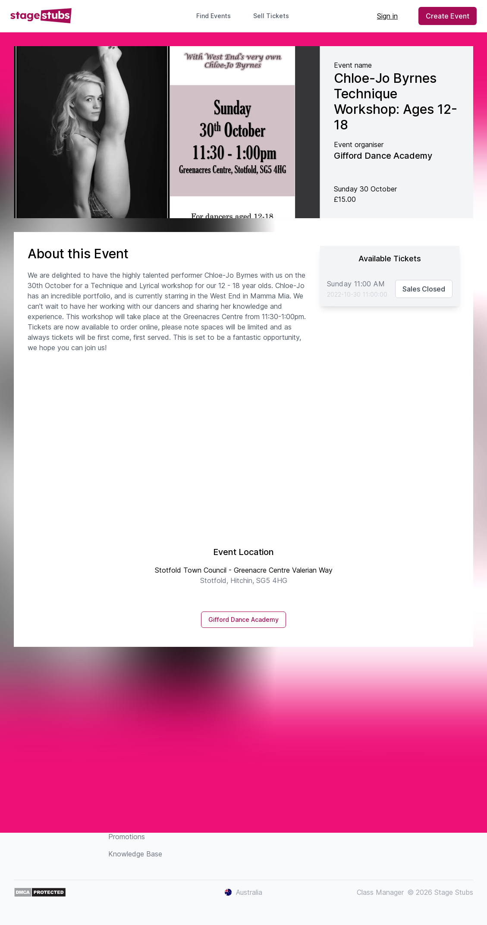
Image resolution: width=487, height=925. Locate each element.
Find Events (213, 15)
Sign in (387, 16)
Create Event (447, 16)
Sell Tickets (274, 15)
